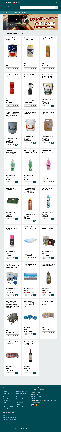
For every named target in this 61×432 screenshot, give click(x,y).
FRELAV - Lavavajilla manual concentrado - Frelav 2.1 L (30, 152)
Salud (4, 402)
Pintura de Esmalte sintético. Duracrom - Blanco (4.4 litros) (48, 76)
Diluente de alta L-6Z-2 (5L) (48, 112)
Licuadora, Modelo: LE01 (29, 75)
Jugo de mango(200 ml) (47, 38)
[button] (7, 22)
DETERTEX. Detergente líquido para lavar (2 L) (11, 152)
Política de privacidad (9, 415)
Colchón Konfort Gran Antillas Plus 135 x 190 (30, 227)
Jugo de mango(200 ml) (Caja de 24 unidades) (47, 303)
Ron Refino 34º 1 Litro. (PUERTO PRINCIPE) (48, 265)
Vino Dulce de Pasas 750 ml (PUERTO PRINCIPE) (29, 343)
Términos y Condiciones (10, 419)
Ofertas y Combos (21, 391)
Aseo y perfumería (21, 399)
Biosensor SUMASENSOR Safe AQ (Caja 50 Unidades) (12, 265)
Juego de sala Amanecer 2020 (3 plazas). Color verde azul (29, 304)
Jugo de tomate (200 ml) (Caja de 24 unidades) (12, 343)
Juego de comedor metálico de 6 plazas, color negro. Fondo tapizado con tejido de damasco (12, 304)
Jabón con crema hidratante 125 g (11, 188)
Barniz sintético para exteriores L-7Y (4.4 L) (30, 112)
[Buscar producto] (37, 7)
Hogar (4, 397)
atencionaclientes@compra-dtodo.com (44, 400)
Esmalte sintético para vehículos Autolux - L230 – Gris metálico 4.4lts (12, 114)
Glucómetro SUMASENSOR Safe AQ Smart (48, 228)
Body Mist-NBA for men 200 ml (47, 188)
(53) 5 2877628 (36, 396)
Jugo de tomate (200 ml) (12, 75)
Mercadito (6, 393)
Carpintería (19, 406)
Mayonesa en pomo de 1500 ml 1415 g (30, 38)
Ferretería (19, 397)
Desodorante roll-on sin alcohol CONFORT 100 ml (12, 228)
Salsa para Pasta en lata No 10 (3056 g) (11, 38)
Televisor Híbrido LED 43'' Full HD (30, 265)
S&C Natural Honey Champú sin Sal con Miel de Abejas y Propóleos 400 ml (29, 190)
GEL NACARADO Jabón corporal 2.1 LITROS (48, 151)
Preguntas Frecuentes (9, 417)
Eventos (5, 391)
